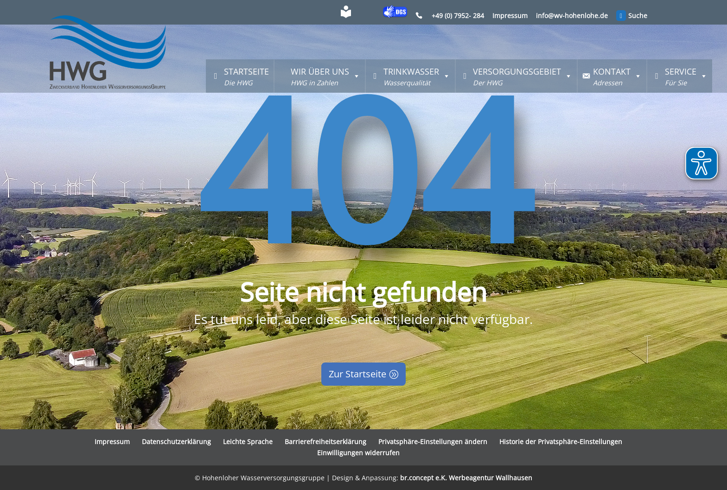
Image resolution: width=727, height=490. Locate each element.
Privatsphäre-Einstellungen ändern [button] (432, 441)
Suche (632, 17)
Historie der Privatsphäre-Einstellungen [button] (560, 441)
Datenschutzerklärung (176, 441)
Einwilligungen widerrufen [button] (358, 452)
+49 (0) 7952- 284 (458, 16)
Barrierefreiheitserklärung (325, 441)
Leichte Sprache (248, 441)
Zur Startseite (357, 374)
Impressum (510, 16)
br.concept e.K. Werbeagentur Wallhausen (466, 477)
